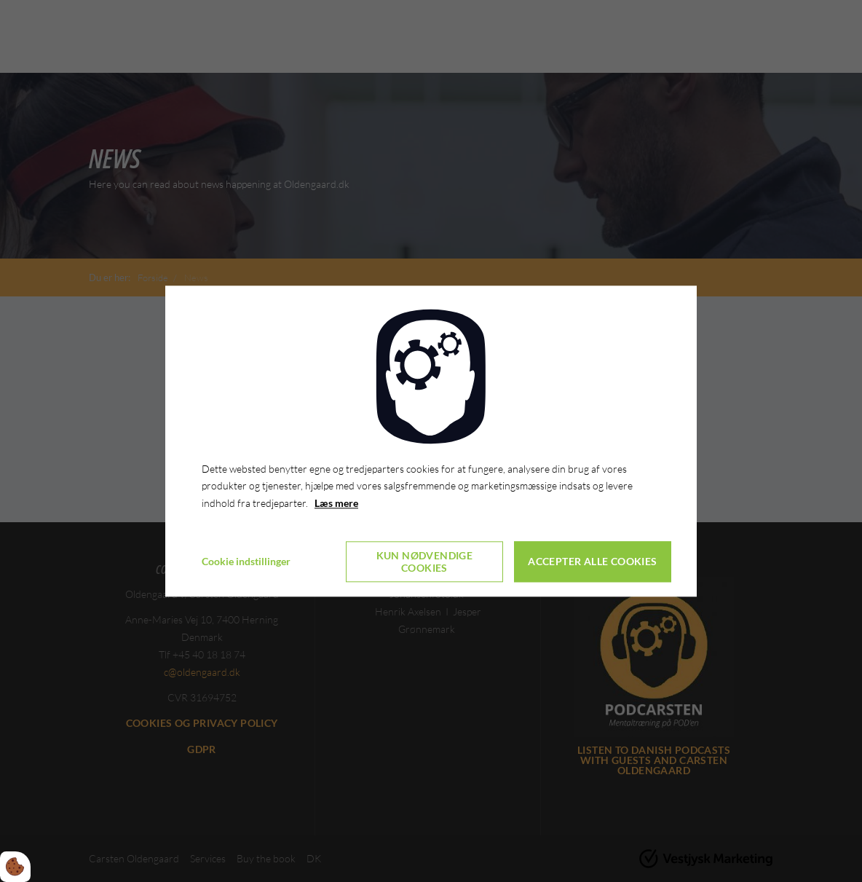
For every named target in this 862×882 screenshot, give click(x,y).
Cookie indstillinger (246, 561)
